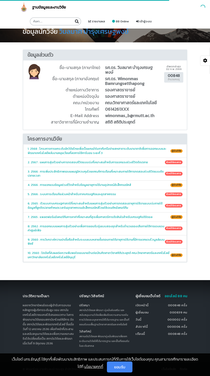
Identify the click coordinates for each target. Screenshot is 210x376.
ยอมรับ (119, 367)
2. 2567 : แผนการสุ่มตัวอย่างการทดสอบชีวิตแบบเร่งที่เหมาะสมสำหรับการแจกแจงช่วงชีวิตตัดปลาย (105, 162)
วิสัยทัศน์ (85, 331)
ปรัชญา (84, 305)
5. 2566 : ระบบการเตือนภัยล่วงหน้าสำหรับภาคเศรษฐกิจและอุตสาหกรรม (105, 194)
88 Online (120, 21)
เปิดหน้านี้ (142, 305)
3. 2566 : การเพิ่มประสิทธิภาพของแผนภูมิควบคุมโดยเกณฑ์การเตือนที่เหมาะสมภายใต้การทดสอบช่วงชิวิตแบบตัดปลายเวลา (105, 173)
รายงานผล (96, 21)
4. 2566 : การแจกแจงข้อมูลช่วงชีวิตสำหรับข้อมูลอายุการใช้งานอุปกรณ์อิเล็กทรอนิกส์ (105, 185)
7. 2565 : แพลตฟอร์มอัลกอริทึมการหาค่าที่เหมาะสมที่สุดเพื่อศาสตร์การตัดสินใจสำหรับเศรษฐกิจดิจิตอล (105, 217)
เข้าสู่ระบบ (144, 21)
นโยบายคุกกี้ (93, 366)
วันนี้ (139, 319)
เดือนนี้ (140, 333)
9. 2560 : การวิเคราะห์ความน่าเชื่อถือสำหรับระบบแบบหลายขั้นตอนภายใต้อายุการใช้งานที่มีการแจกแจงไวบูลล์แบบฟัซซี (105, 241)
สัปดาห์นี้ (142, 326)
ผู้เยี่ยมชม (142, 312)
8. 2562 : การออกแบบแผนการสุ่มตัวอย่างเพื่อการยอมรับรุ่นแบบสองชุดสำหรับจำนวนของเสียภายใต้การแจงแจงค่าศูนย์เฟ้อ (105, 228)
